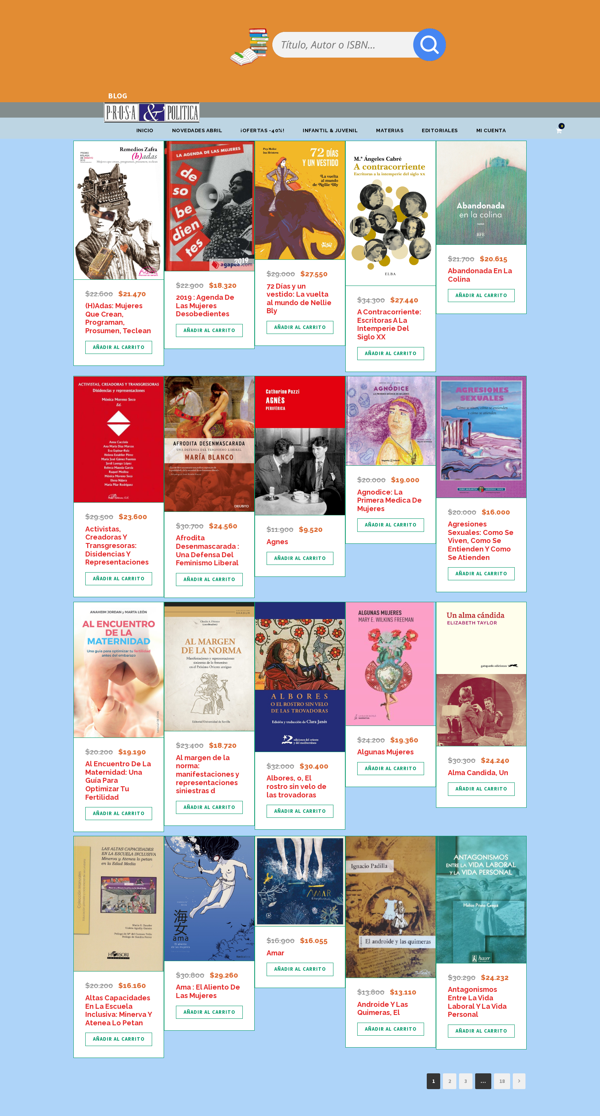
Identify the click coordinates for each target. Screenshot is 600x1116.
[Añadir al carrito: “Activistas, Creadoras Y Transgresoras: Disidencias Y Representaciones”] (118, 578)
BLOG (117, 95)
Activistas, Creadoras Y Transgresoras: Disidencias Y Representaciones (117, 545)
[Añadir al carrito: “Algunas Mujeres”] (390, 768)
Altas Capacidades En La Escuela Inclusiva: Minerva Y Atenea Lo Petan (118, 1010)
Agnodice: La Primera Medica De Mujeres (389, 500)
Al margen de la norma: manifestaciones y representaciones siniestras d (207, 774)
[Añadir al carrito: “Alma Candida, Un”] (481, 788)
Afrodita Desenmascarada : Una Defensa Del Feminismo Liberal (207, 550)
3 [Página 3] (465, 1081)
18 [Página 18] (502, 1081)
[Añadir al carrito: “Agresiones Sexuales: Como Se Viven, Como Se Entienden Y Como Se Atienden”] (481, 573)
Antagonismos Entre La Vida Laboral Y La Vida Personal (477, 1001)
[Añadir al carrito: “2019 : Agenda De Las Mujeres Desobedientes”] (209, 330)
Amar (275, 953)
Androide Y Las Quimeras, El (382, 1008)
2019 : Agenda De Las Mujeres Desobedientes (205, 305)
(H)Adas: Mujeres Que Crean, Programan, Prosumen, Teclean (118, 318)
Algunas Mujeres (385, 752)
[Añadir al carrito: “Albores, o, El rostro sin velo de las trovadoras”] (300, 811)
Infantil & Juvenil (330, 130)
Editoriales (440, 130)
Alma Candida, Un (478, 773)
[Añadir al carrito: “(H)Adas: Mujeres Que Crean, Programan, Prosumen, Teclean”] (118, 347)
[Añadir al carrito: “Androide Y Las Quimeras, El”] (390, 1029)
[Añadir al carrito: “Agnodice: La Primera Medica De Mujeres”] (390, 524)
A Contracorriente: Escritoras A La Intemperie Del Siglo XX (389, 324)
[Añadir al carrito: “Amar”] (300, 969)
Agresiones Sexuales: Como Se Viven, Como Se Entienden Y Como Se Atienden (481, 540)
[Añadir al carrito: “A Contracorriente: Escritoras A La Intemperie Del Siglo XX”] (390, 353)
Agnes (277, 542)
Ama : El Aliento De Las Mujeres (208, 991)
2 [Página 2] (449, 1081)
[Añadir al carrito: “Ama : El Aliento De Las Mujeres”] (209, 1012)
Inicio (145, 130)
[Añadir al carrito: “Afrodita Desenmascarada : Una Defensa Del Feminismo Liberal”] (209, 579)
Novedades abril (197, 130)
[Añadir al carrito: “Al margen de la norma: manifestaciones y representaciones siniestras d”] (209, 807)
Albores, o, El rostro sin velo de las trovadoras (297, 786)
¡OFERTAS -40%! (262, 130)
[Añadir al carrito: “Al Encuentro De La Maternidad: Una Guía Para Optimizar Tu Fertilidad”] (118, 813)
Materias (389, 130)
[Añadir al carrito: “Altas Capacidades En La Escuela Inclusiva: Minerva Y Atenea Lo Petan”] (118, 1039)
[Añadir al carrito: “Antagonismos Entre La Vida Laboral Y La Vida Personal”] (481, 1031)
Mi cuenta (491, 130)
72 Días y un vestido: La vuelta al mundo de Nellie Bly (299, 298)
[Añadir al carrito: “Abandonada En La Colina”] (481, 295)
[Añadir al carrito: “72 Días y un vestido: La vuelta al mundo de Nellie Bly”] (300, 327)
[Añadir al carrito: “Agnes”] (300, 558)
